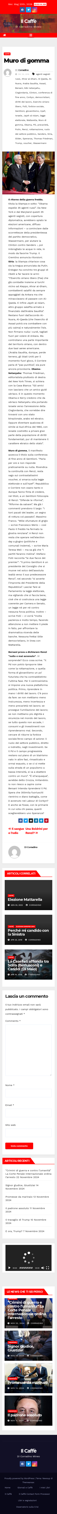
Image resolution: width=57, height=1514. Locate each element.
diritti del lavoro (23, 102)
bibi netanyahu (32, 88)
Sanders (42, 134)
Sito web (10, 1125)
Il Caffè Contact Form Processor (34, 1494)
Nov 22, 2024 (17, 1323)
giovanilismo (32, 111)
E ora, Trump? (13, 1231)
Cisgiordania (21, 92)
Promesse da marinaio (19, 1196)
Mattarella (32, 120)
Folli (24, 106)
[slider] (26, 1268)
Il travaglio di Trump (17, 1219)
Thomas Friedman (43, 138)
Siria (49, 134)
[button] (28, 1258)
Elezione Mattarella (25, 899)
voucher (27, 143)
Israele (18, 115)
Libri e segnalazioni (27, 1500)
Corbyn (30, 97)
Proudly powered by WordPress (19, 1478)
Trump (18, 143)
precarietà (43, 125)
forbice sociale (36, 106)
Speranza (27, 138)
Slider (18, 138)
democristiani (42, 97)
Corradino (23, 70)
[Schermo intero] (47, 1267)
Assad (42, 83)
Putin (18, 129)
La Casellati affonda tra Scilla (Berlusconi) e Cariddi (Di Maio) (28, 965)
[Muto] (42, 1267)
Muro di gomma (26, 60)
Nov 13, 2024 (17, 1388)
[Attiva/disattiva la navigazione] (31, 35)
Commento (13, 1020)
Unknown (13, 1298)
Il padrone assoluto (17, 1208)
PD (34, 125)
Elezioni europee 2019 (25, 926)
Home (7, 1487)
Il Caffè (28, 21)
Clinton (33, 92)
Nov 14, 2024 (17, 1356)
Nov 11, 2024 (17, 1421)
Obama (28, 125)
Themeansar (28, 1482)
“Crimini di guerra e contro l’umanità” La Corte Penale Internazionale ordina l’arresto (28, 1174)
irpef (42, 111)
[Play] (9, 1267)
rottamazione (36, 129)
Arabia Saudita (30, 83)
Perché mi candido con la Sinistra (28, 932)
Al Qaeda (42, 79)
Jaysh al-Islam (31, 115)
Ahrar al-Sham (29, 79)
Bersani (19, 88)
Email (9, 1105)
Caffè (7, 54)
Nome (9, 1085)
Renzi (25, 129)
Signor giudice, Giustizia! (20, 1185)
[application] (28, 1258)
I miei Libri (45, 1487)
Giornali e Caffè (25, 1487)
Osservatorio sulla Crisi (27, 1507)
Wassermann (40, 143)
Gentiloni (19, 111)
